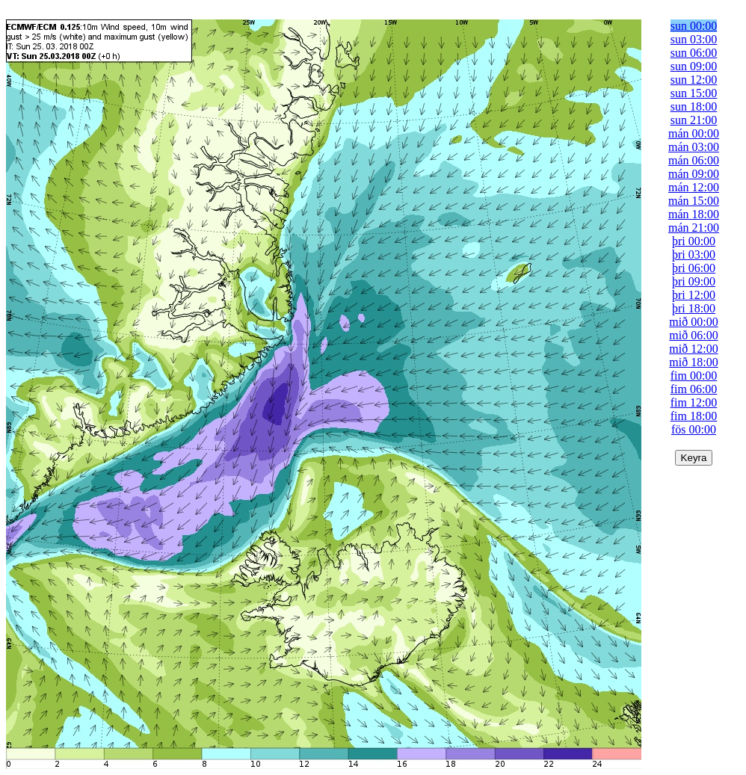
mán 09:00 (693, 173)
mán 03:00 (693, 147)
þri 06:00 (693, 268)
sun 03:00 (694, 39)
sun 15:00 (694, 93)
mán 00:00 (693, 133)
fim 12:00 (694, 402)
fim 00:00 (694, 375)
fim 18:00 (694, 416)
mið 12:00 (693, 348)
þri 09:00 (693, 281)
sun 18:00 (694, 106)
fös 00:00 (693, 429)
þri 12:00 (693, 294)
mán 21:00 (693, 227)
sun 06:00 (694, 52)
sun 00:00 (694, 25)
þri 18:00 (693, 308)
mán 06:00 (693, 160)
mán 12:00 (693, 187)
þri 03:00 (693, 254)
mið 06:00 (693, 335)
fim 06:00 (694, 389)
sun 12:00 (694, 79)
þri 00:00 (693, 241)
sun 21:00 (694, 120)
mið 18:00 (693, 362)
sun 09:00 (694, 66)
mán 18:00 (693, 214)
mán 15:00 (693, 200)
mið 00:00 (693, 321)
